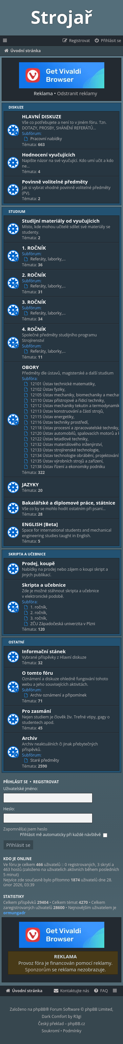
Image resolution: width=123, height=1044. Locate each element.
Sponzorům (38, 969)
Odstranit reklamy (77, 93)
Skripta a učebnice (27, 553)
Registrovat (46, 781)
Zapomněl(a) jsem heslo (25, 829)
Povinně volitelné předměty (55, 181)
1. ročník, (36, 607)
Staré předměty (42, 760)
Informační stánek (44, 651)
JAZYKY (30, 484)
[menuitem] (107, 41)
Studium (17, 211)
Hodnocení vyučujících (48, 154)
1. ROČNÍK (34, 247)
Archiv (29, 738)
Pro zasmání (36, 711)
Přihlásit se (15, 781)
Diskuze (16, 107)
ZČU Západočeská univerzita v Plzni (60, 623)
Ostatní (16, 642)
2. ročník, (36, 612)
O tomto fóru (37, 672)
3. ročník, (36, 618)
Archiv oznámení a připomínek (56, 695)
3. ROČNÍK (34, 302)
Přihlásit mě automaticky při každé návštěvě (63, 834)
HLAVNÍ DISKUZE (41, 116)
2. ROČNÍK (34, 275)
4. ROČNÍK (34, 329)
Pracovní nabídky (43, 138)
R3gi (77, 1016)
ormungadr (14, 913)
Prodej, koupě (38, 563)
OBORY (30, 367)
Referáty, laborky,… (45, 259)
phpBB (39, 1009)
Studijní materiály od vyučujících (61, 220)
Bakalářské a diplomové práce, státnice (68, 502)
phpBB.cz (76, 1023)
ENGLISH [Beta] (40, 524)
